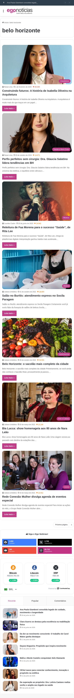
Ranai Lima (8, 87)
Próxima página (63, 524)
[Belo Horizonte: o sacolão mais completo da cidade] (37, 337)
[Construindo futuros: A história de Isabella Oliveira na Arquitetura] (37, 64)
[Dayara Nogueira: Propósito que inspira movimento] (10, 650)
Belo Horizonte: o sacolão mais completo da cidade (35, 363)
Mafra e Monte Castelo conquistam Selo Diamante (42, 658)
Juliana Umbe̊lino (10, 292)
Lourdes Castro (9, 223)
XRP (55, 573)
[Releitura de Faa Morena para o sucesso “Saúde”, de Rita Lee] (37, 201)
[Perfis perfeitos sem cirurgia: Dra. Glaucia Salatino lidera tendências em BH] (37, 132)
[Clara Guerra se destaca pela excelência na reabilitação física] (10, 625)
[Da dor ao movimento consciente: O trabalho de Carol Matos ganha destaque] (10, 637)
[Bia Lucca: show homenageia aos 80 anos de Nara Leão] (37, 402)
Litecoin (34, 573)
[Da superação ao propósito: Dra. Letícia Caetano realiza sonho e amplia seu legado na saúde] (10, 686)
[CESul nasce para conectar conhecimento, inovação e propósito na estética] (10, 674)
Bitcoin (13, 573)
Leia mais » (9, 108)
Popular (35, 601)
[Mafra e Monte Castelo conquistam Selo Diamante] (10, 662)
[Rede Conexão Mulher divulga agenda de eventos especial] (37, 470)
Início (5, 22)
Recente (12, 601)
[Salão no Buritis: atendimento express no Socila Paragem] (37, 269)
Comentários (60, 601)
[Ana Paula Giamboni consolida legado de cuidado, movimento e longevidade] (10, 613)
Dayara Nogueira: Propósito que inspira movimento (43, 646)
